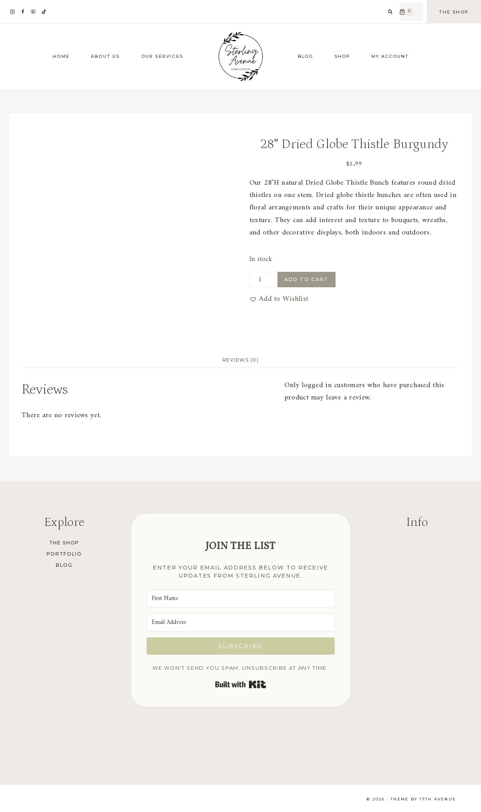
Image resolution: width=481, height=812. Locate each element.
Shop (342, 56)
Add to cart (306, 279)
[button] (279, 299)
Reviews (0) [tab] (240, 360)
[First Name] (241, 599)
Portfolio (64, 554)
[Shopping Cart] (411, 11)
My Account (390, 56)
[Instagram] (12, 12)
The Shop (454, 12)
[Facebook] (23, 12)
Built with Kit (240, 684)
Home (61, 56)
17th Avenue (437, 799)
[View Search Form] (390, 12)
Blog (305, 56)
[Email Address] (241, 622)
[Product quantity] (262, 279)
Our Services (162, 56)
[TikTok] (43, 12)
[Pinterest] (33, 12)
